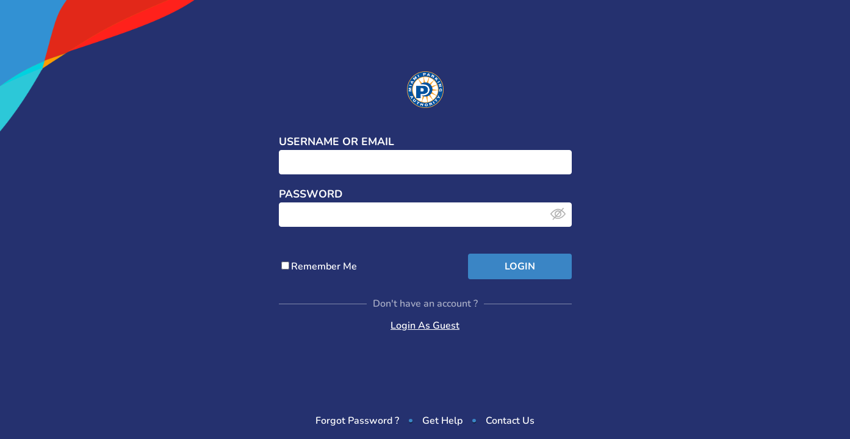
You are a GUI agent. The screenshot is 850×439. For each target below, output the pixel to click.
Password (310, 194)
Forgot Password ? (357, 420)
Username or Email (336, 142)
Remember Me (319, 266)
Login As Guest (425, 325)
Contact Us (510, 420)
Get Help (442, 420)
